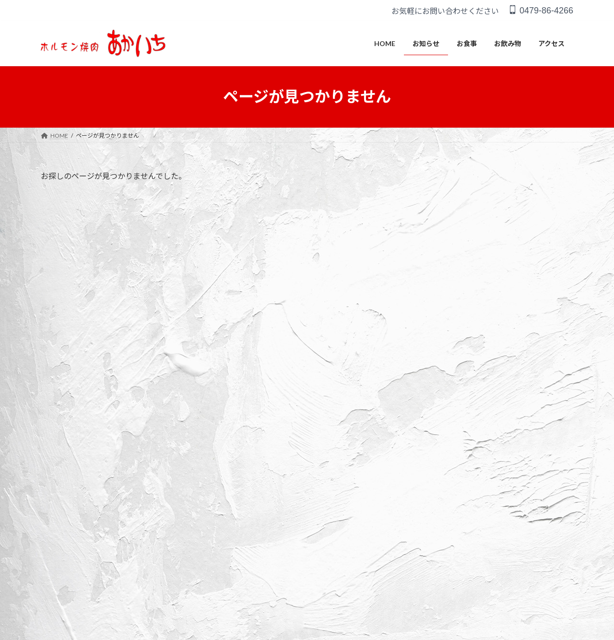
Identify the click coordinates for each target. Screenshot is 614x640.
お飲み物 (175, 490)
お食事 (136, 490)
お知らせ (97, 490)
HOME (59, 490)
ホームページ (460, 380)
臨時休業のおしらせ (471, 398)
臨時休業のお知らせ (471, 433)
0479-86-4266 (540, 10)
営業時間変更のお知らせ (479, 415)
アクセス (217, 490)
